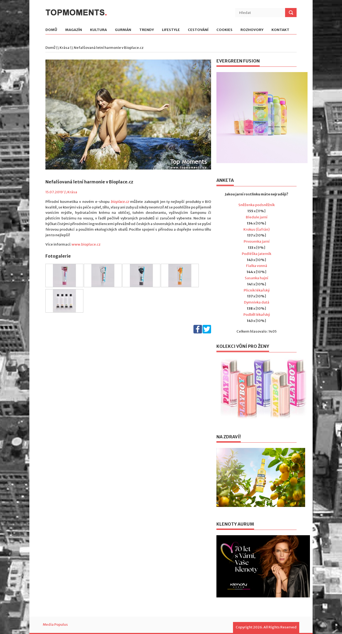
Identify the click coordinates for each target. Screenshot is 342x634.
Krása (64, 47)
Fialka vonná (256, 265)
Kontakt (280, 30)
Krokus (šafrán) (256, 229)
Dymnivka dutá (256, 302)
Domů (51, 30)
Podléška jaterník (256, 253)
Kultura (98, 30)
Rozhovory (251, 30)
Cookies (224, 30)
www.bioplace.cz (86, 244)
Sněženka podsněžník (256, 205)
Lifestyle (171, 30)
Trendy (146, 30)
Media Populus (55, 624)
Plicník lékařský (257, 290)
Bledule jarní (256, 217)
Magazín (73, 30)
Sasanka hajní (256, 278)
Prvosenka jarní (257, 241)
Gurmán (123, 30)
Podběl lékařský (256, 314)
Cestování (198, 30)
